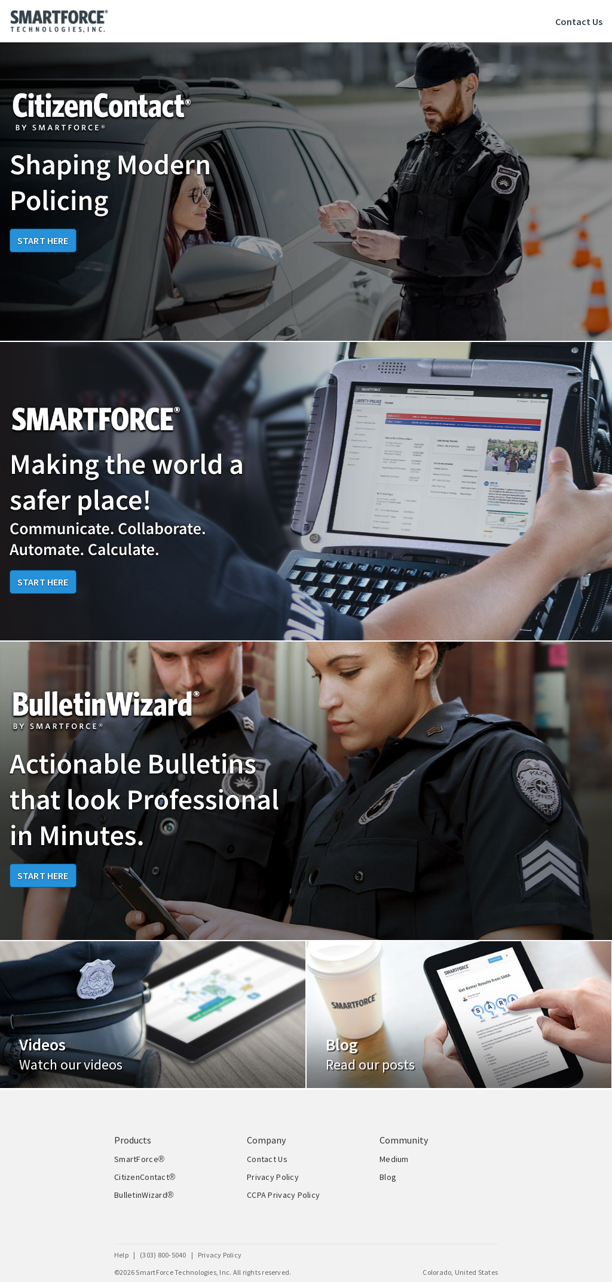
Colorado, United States (460, 1272)
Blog (388, 1177)
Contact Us (578, 21)
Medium (394, 1159)
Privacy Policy (273, 1177)
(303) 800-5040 (163, 1255)
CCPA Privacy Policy (283, 1194)
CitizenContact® (145, 1177)
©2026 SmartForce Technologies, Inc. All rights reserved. (202, 1272)
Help (121, 1255)
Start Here (43, 240)
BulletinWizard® (144, 1194)
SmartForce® (139, 1159)
